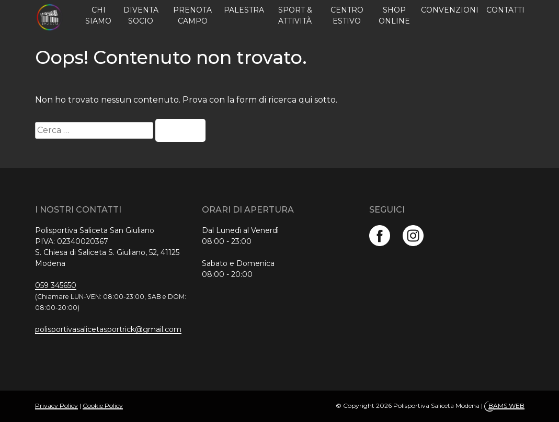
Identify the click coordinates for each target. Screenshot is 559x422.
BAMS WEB (506, 405)
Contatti (505, 10)
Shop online (394, 15)
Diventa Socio (140, 15)
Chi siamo (98, 15)
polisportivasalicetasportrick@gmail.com (108, 329)
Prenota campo (192, 15)
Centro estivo (346, 15)
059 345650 (55, 285)
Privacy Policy (56, 405)
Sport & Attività (295, 15)
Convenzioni (449, 10)
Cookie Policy (103, 405)
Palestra (244, 10)
